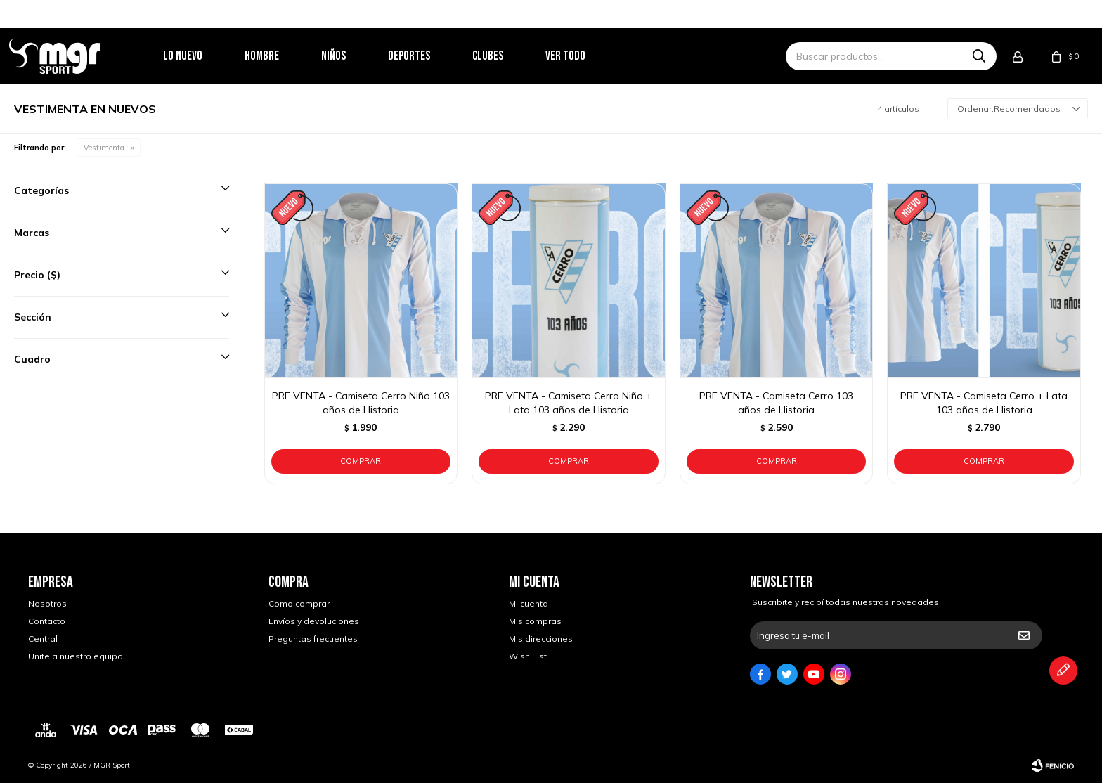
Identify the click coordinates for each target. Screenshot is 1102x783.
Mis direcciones (541, 638)
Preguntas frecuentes (313, 638)
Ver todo (584, 55)
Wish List (528, 656)
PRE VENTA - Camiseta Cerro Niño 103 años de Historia (361, 402)
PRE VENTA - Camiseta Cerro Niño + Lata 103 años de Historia (568, 402)
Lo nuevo (201, 55)
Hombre (281, 55)
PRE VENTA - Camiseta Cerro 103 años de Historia (776, 402)
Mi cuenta (528, 603)
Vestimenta (104, 148)
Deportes (428, 55)
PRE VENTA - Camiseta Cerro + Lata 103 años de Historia (984, 402)
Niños (352, 55)
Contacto (46, 621)
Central (43, 638)
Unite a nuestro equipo (75, 656)
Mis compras (535, 621)
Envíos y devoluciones (313, 621)
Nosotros (47, 603)
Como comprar (299, 603)
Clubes (506, 55)
